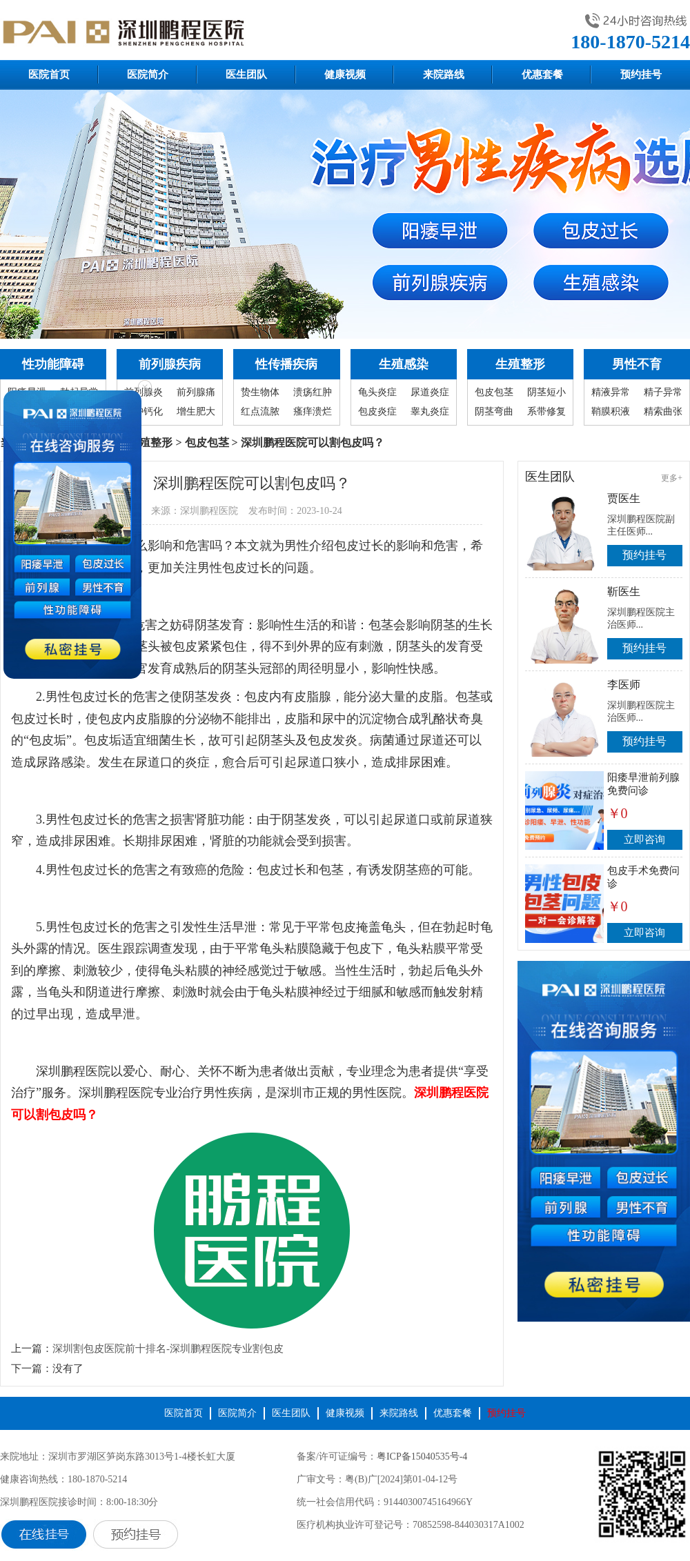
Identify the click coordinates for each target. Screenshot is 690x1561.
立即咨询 (644, 839)
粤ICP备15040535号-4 (422, 1456)
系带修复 (546, 411)
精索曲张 (663, 411)
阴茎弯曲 (494, 411)
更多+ (671, 478)
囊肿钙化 (143, 411)
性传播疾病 (286, 364)
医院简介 (147, 74)
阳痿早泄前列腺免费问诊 (643, 784)
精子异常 (663, 392)
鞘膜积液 (610, 411)
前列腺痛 (196, 392)
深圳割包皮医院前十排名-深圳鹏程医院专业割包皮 (168, 1348)
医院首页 (49, 74)
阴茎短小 (546, 392)
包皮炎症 (377, 411)
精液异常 (610, 392)
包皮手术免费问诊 (643, 877)
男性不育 (637, 364)
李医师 (623, 684)
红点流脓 (260, 411)
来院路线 (443, 74)
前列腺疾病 (170, 364)
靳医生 (623, 591)
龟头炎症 (377, 392)
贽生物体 (260, 392)
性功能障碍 (53, 364)
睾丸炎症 (430, 411)
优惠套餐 (542, 74)
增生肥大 (196, 411)
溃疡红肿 (312, 392)
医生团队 (246, 74)
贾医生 (623, 498)
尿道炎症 (430, 392)
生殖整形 (520, 364)
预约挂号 (641, 74)
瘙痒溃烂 (312, 411)
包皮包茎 (494, 392)
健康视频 (345, 74)
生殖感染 (403, 364)
